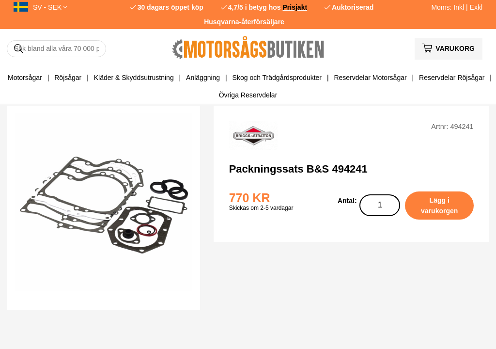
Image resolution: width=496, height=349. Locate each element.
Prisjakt (295, 7)
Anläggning (203, 77)
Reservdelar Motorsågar (370, 77)
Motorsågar (25, 77)
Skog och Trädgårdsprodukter (277, 77)
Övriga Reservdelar (248, 95)
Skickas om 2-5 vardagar (261, 208)
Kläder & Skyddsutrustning (134, 77)
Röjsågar (67, 77)
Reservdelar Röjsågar (451, 77)
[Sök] (56, 48)
